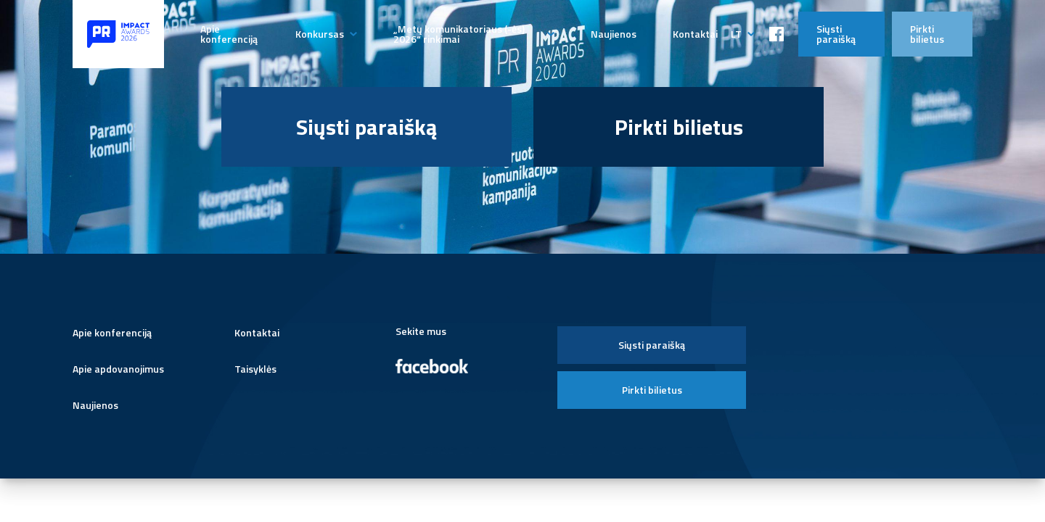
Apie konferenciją (229, 33)
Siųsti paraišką (836, 33)
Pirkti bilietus (927, 33)
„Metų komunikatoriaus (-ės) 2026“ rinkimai (459, 33)
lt (736, 33)
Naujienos (613, 33)
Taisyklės (255, 368)
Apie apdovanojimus (118, 368)
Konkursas (319, 33)
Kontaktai (695, 33)
